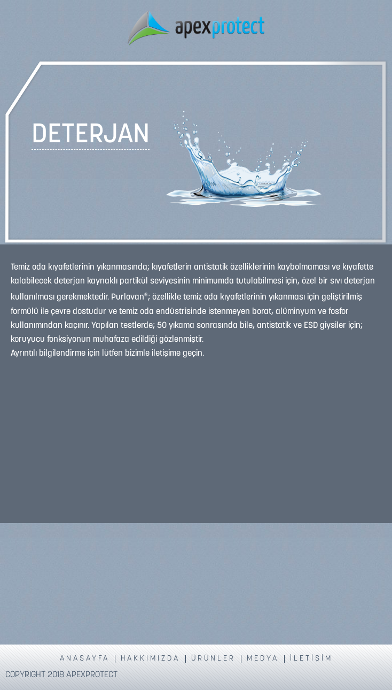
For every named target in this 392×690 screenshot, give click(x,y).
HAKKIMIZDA (150, 659)
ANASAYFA (84, 659)
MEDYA (263, 659)
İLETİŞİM (311, 659)
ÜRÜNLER (213, 659)
